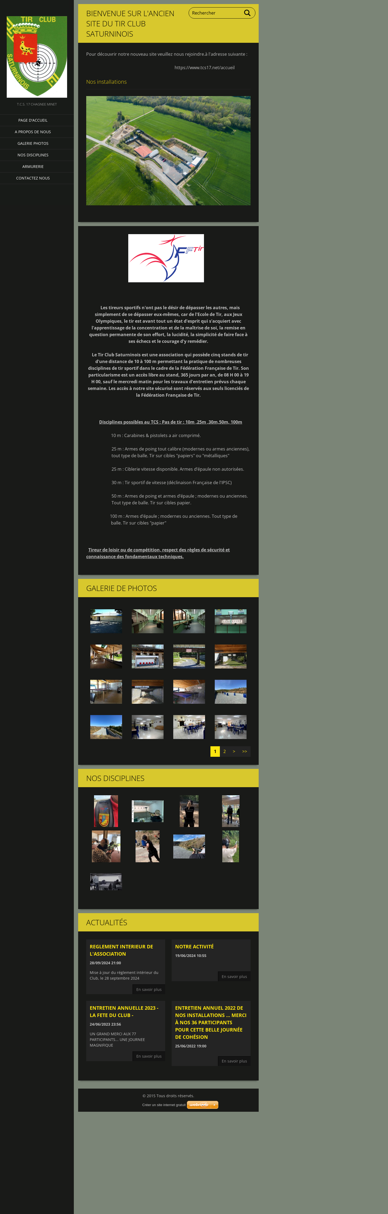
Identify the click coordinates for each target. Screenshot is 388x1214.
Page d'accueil (32, 120)
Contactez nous (33, 178)
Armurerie (33, 166)
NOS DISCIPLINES (33, 154)
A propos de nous (33, 131)
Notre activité (194, 946)
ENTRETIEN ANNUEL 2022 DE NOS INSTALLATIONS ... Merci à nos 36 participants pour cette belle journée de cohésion (211, 1022)
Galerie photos (33, 143)
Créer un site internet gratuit (164, 1105)
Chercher (247, 13)
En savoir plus (149, 989)
